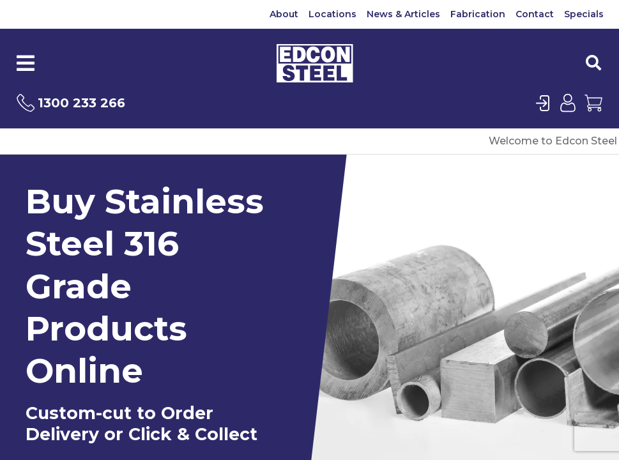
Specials (584, 14)
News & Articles (403, 14)
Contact (535, 14)
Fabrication (477, 14)
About (284, 14)
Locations (332, 14)
